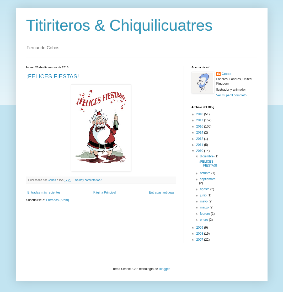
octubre (205, 173)
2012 (200, 139)
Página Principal (104, 192)
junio (203, 195)
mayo (204, 201)
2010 (200, 151)
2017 (200, 120)
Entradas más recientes (44, 192)
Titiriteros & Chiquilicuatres (119, 25)
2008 (200, 233)
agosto (205, 189)
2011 (200, 145)
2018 (200, 114)
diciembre (207, 156)
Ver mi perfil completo (231, 95)
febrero (205, 214)
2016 (200, 126)
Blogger (164, 269)
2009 (200, 227)
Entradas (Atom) (57, 200)
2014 (200, 132)
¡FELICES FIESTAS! (52, 76)
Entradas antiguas (161, 192)
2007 (200, 239)
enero (204, 220)
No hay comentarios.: (89, 179)
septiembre (207, 179)
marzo (205, 207)
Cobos (226, 74)
